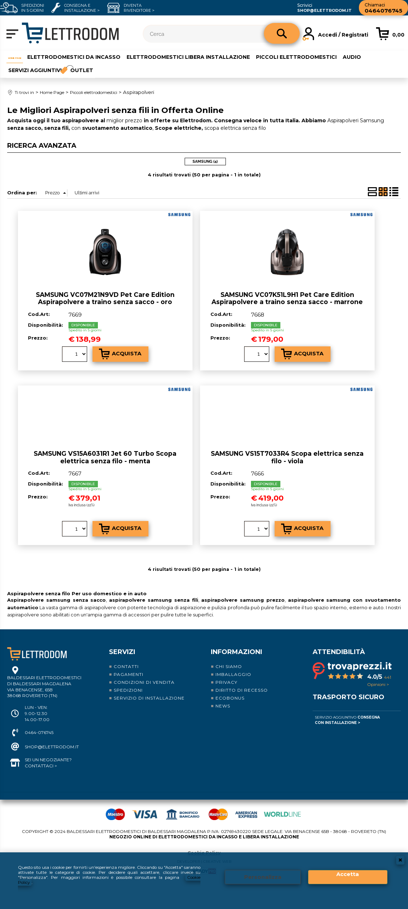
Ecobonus (230, 693)
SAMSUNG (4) (205, 157)
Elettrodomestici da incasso (91, 56)
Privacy (226, 677)
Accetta (347, 873)
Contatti (126, 661)
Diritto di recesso (241, 685)
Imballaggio (233, 669)
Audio (371, 56)
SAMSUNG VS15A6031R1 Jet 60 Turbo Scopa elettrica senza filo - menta (105, 452)
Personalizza (262, 876)
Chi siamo (228, 661)
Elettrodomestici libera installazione (206, 56)
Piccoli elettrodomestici (315, 56)
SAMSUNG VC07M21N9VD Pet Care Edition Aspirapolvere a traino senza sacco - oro (105, 293)
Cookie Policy (204, 848)
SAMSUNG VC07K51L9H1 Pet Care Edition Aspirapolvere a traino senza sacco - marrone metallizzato (287, 297)
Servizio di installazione (149, 693)
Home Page (22, 56)
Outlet (84, 67)
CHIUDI (400, 858)
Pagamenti (128, 669)
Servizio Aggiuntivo (347, 715)
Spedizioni (128, 685)
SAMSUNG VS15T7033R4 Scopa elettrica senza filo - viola (287, 452)
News (222, 701)
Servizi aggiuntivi (33, 67)
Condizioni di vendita (144, 677)
